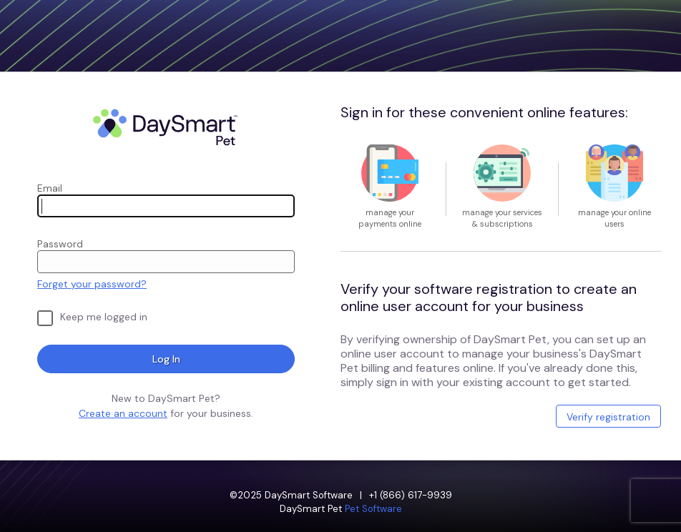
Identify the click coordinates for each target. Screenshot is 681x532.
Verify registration (608, 416)
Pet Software (373, 509)
